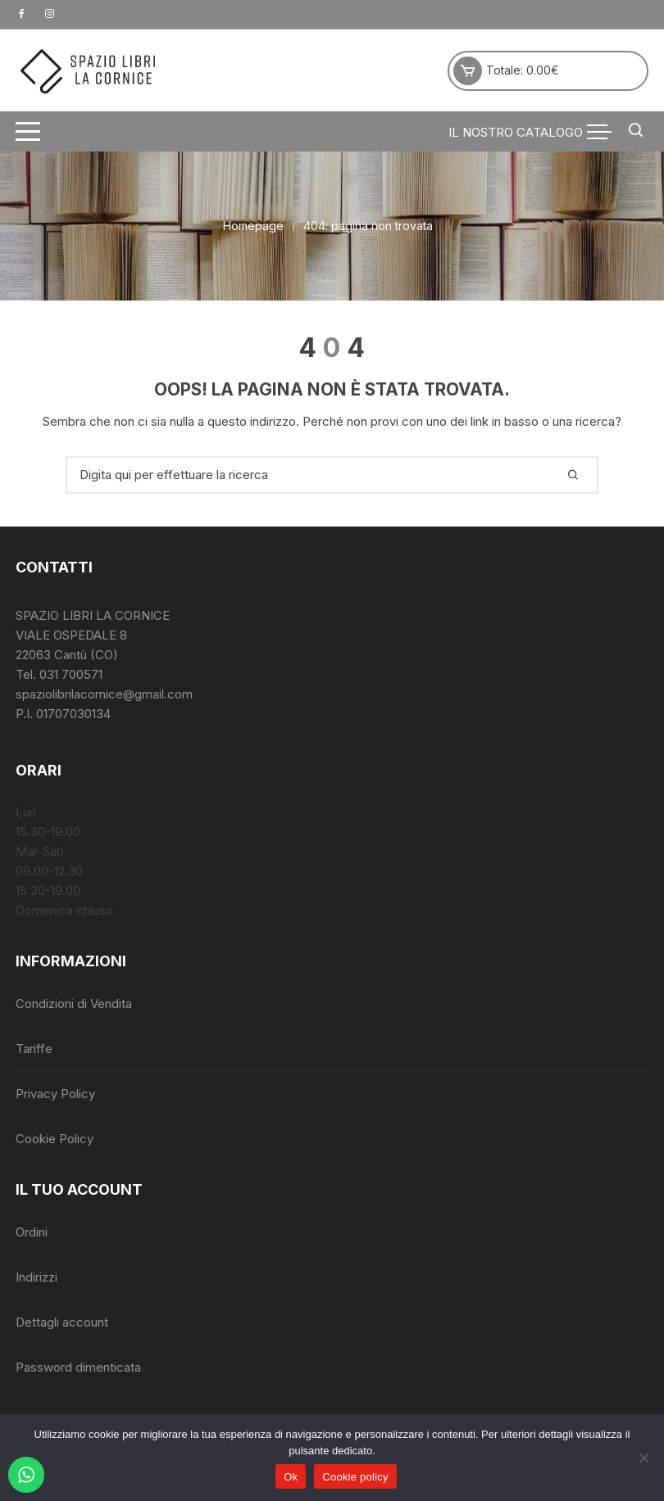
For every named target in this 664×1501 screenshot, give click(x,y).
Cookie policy (355, 1477)
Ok (291, 1477)
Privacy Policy (55, 1093)
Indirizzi (36, 1277)
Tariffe (34, 1048)
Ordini (32, 1232)
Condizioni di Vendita (74, 1003)
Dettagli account (62, 1322)
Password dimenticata (78, 1367)
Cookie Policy (54, 1138)
